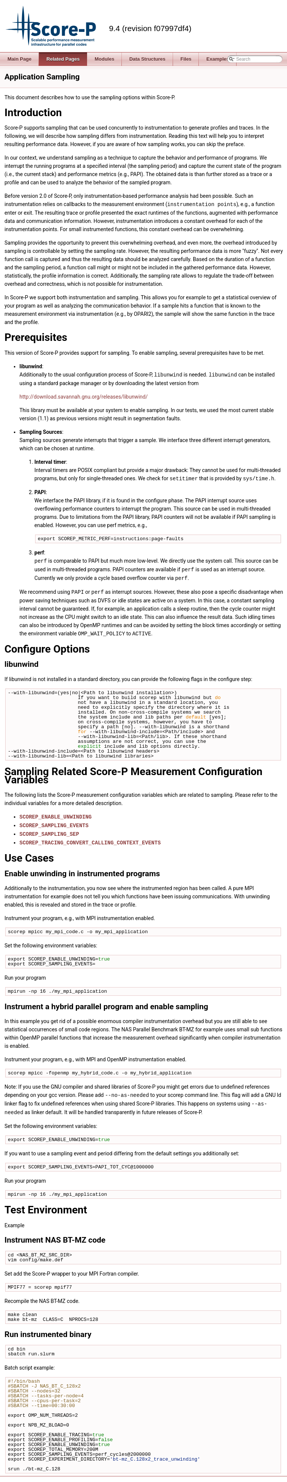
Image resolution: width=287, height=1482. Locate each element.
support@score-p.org (262, 1478)
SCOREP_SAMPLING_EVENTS (54, 821)
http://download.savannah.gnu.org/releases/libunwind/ (83, 396)
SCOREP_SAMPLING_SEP (49, 830)
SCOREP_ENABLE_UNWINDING (55, 813)
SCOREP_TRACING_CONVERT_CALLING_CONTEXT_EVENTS (90, 838)
